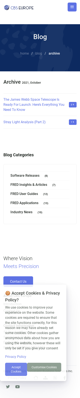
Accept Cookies (16, 369)
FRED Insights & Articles (33, 185)
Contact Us (18, 281)
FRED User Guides (29, 194)
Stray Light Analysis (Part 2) (24, 122)
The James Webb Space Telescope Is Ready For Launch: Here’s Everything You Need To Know (33, 104)
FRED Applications (30, 203)
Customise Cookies (44, 367)
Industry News (27, 212)
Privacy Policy (15, 357)
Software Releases (29, 176)
